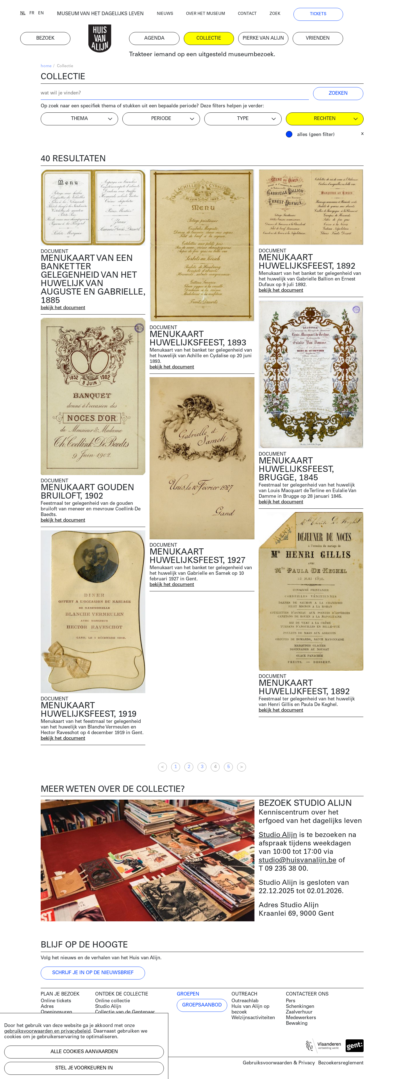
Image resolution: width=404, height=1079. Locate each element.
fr (52, 15)
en (61, 15)
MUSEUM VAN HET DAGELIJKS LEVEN (120, 15)
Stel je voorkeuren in (84, 1068)
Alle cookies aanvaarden (84, 1051)
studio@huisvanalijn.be (297, 861)
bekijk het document (63, 309)
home (46, 67)
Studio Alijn (278, 836)
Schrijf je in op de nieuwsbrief (93, 974)
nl (43, 15)
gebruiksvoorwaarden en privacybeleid (47, 1031)
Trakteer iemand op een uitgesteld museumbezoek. (223, 56)
